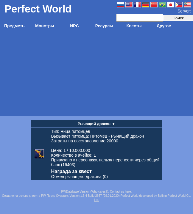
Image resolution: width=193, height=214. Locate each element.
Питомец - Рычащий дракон (117, 136)
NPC (74, 25)
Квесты (133, 25)
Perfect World (38, 9)
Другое (164, 25)
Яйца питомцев (75, 131)
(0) (79, 176)
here (128, 191)
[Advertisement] (97, 74)
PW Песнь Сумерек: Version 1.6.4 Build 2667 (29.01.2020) (80, 195)
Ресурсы (104, 25)
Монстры (44, 25)
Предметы (15, 25)
